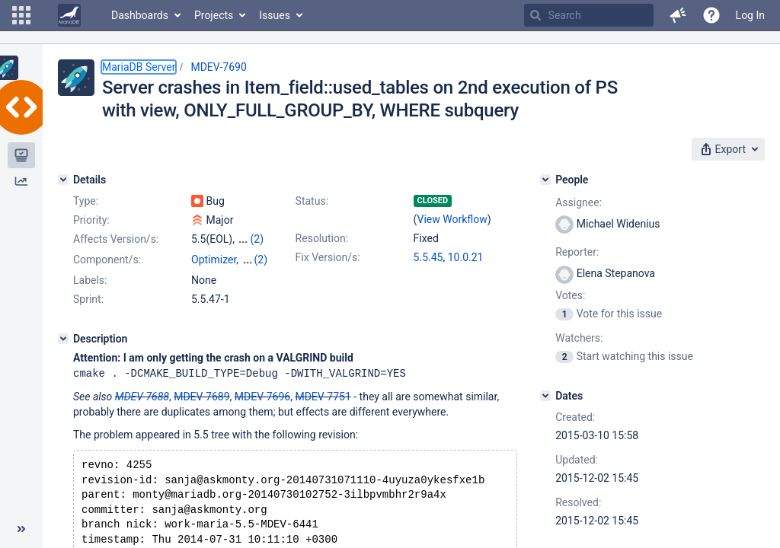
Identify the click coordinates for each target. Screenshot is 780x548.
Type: (85, 201)
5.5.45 (428, 257)
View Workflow (452, 219)
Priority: (91, 220)
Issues (274, 15)
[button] (21, 15)
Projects (213, 15)
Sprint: (88, 299)
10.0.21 (466, 257)
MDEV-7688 (142, 396)
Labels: (90, 280)
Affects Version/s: (115, 239)
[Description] (63, 338)
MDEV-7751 (322, 396)
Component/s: (107, 259)
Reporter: (577, 252)
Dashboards (139, 15)
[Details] (63, 179)
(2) (257, 239)
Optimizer (213, 259)
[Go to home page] (69, 15)
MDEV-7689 (201, 396)
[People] (545, 179)
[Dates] (545, 395)
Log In (750, 15)
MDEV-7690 (218, 67)
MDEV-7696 (262, 396)
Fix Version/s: (328, 257)
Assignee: (578, 202)
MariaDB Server (138, 67)
